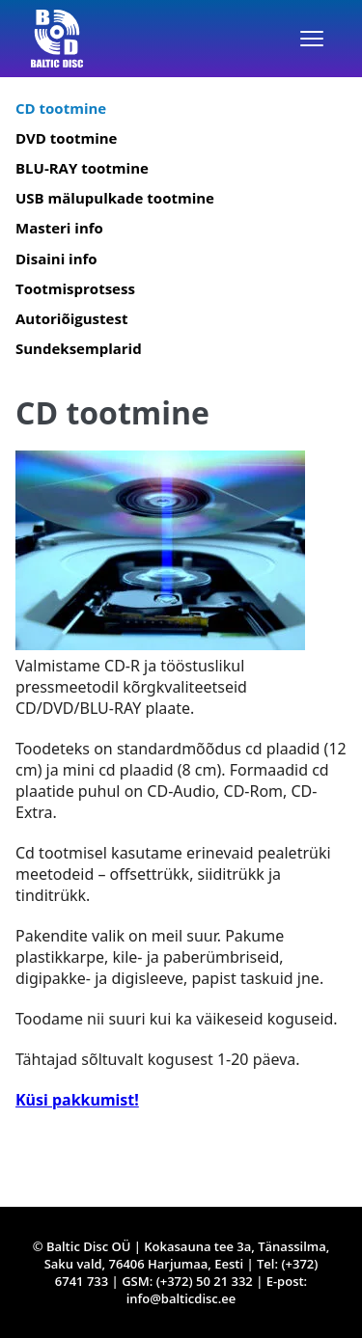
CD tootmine (60, 108)
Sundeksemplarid (78, 348)
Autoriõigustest (71, 318)
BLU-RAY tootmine (82, 167)
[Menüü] (311, 38)
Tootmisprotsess (75, 288)
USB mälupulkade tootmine (114, 197)
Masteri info (59, 227)
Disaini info (56, 258)
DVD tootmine (66, 138)
